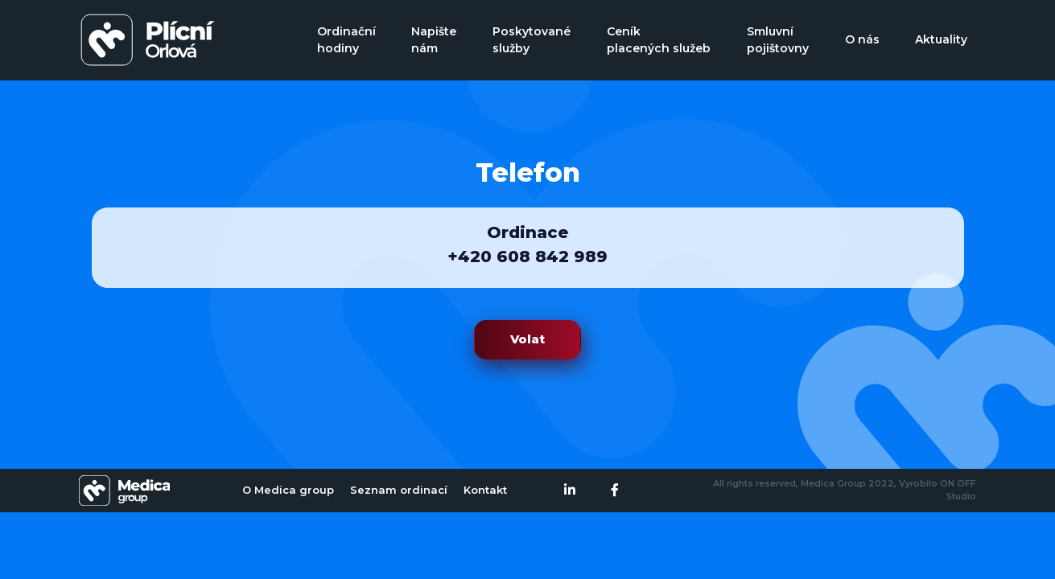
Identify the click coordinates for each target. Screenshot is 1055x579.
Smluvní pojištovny (778, 39)
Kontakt (485, 489)
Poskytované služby (531, 39)
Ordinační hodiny (346, 39)
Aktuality (941, 39)
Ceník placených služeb (659, 39)
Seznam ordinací (398, 489)
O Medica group (288, 489)
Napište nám (433, 39)
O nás (862, 39)
